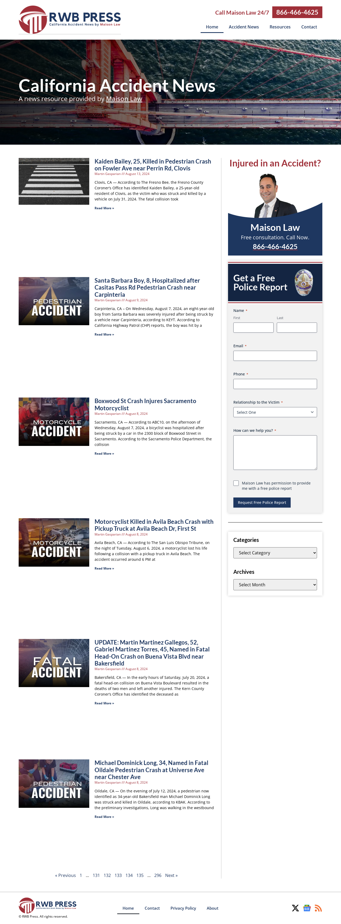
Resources (280, 27)
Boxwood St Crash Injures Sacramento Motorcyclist (145, 404)
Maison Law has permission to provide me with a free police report (276, 485)
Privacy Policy (183, 907)
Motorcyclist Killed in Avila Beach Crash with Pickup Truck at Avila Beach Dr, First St (154, 525)
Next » (171, 875)
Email (240, 345)
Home (212, 27)
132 (107, 875)
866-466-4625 (297, 12)
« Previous (65, 875)
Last (280, 317)
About (212, 907)
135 (140, 875)
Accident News (244, 27)
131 (96, 875)
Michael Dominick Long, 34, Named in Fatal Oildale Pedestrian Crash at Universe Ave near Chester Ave (151, 769)
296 (157, 875)
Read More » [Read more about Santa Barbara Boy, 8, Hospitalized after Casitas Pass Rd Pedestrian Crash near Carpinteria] (104, 334)
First (236, 317)
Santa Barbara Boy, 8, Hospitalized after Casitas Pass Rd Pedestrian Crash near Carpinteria (147, 287)
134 (129, 875)
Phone (240, 373)
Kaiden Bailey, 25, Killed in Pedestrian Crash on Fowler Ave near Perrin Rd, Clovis (153, 164)
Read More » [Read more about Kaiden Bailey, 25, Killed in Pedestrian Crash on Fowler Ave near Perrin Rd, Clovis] (104, 208)
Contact (309, 27)
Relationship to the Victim (258, 401)
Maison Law (124, 98)
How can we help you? (254, 430)
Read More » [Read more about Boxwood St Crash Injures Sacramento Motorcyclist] (104, 453)
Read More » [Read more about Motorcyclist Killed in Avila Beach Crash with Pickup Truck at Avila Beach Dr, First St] (104, 568)
